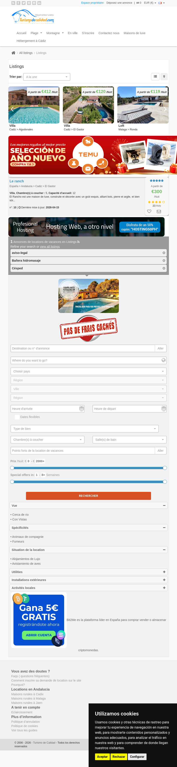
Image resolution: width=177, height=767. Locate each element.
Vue (88, 505)
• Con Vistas (19, 519)
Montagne (55, 34)
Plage (37, 34)
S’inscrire (88, 33)
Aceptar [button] (102, 756)
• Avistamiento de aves (26, 563)
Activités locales (88, 587)
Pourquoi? (18, 684)
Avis (157, 205)
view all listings (50, 246)
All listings (26, 53)
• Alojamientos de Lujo (25, 559)
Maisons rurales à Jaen (26, 702)
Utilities (88, 572)
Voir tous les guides (24, 730)
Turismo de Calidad (44, 742)
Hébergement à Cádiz (31, 41)
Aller (160, 348)
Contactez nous (108, 33)
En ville (73, 33)
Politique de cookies (24, 726)
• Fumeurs (17, 541)
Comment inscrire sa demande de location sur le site (46, 680)
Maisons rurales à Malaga (28, 698)
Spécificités (88, 527)
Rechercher (88, 496)
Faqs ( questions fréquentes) (30, 676)
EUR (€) (150, 2)
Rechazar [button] (119, 756)
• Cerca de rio (20, 514)
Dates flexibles (27, 417)
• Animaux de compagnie (27, 536)
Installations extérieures (88, 579)
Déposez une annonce (119, 2)
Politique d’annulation (25, 721)
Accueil (21, 33)
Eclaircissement (21, 712)
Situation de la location (88, 549)
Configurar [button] (137, 756)
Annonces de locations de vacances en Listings (45, 242)
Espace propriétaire (92, 2)
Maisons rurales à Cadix (27, 694)
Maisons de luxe (134, 33)
